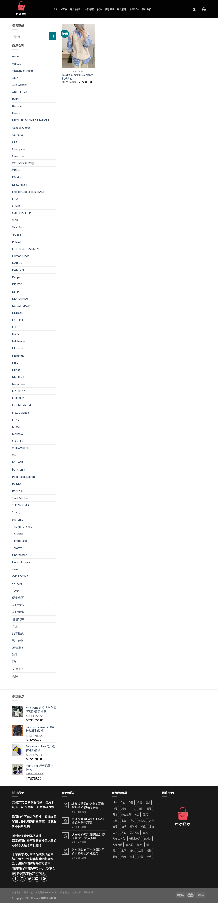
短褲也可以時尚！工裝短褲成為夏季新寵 (87, 820)
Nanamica (18, 384)
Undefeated (19, 555)
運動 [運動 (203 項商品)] (149, 850)
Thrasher (17, 533)
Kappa (16, 277)
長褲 (15, 676)
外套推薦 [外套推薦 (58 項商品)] (126, 814)
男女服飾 (76, 9)
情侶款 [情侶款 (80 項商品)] (142, 820)
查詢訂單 (76, 892)
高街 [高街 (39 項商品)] (149, 856)
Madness (18, 348)
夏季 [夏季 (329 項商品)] (149, 808)
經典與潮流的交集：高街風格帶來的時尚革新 (87, 805)
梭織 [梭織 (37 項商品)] (123, 826)
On (14, 455)
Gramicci (18, 227)
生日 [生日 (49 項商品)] (115, 832)
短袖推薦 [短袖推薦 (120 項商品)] (117, 844)
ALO (15, 77)
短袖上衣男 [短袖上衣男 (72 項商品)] (135, 838)
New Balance (20, 412)
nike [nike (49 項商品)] (115, 802)
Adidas (16, 63)
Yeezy (16, 590)
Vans (15, 569)
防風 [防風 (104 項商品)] (140, 856)
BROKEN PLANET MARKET (31, 120)
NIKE (15, 419)
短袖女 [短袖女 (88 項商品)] (147, 838)
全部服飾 (90, 9)
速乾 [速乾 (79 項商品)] (132, 850)
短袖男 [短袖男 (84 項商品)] (129, 844)
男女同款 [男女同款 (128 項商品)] (134, 832)
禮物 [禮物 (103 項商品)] (148, 844)
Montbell (18, 377)
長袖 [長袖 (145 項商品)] (115, 856)
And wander (19, 84)
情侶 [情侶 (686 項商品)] (132, 820)
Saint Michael (20, 498)
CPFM (16, 170)
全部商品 (18, 605)
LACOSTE (18, 320)
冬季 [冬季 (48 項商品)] (115, 808)
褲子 (15, 654)
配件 (99, 9)
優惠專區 (109, 9)
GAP (15, 220)
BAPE (16, 99)
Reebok (17, 490)
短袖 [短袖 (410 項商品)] (145, 832)
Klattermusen (20, 298)
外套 (15, 626)
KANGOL (18, 270)
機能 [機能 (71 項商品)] (143, 826)
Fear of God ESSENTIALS (28, 191)
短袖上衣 (18, 647)
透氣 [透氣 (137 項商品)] (123, 850)
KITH (15, 291)
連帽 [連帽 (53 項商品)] (140, 850)
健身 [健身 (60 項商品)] (148, 802)
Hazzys (17, 241)
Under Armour (21, 562)
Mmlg (16, 369)
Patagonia (18, 469)
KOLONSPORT (22, 305)
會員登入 (134, 9)
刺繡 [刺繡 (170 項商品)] (123, 808)
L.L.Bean (17, 312)
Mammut (18, 355)
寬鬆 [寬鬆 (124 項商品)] (145, 814)
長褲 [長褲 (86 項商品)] (123, 856)
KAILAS (17, 263)
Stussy (16, 512)
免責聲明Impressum (46, 892)
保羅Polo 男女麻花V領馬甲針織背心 (77, 76)
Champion (18, 149)
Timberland (19, 540)
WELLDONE (20, 576)
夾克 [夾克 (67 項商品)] (137, 814)
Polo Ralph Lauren (23, 476)
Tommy (17, 548)
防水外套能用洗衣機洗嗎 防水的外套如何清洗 (87, 851)
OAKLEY (17, 441)
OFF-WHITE (20, 448)
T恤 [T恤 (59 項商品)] (123, 802)
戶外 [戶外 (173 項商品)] (151, 820)
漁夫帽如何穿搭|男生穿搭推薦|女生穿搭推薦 (88, 836)
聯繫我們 (16, 892)
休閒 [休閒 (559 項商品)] (131, 802)
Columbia (18, 156)
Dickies (17, 177)
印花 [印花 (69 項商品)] (132, 808)
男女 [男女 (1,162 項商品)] (123, 832)
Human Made (20, 255)
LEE (14, 327)
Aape (15, 56)
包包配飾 (18, 619)
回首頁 (63, 9)
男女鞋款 (122, 9)
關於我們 (148, 9)
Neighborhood (21, 405)
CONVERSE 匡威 (23, 163)
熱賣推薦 (18, 633)
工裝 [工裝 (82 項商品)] (115, 820)
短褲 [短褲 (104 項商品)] (139, 844)
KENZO (17, 284)
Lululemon (18, 341)
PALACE (17, 462)
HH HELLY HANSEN (25, 248)
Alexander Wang (22, 70)
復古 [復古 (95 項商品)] (123, 820)
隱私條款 (65, 892)
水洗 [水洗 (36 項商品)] (151, 826)
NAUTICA (19, 391)
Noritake (18, 433)
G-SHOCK (19, 205)
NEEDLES (18, 398)
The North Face (22, 526)
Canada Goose (21, 127)
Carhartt (17, 134)
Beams (16, 113)
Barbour (17, 106)
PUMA (16, 483)
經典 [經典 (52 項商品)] (115, 850)
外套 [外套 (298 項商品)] (115, 814)
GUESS (16, 234)
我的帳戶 (88, 892)
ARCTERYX (19, 92)
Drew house (19, 184)
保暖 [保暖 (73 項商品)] (139, 802)
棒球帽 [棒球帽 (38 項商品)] (133, 826)
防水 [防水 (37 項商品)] (132, 856)
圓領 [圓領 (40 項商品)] (140, 808)
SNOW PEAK (20, 505)
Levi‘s (15, 334)
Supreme (17, 519)
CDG (15, 141)
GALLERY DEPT (22, 213)
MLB (15, 362)
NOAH (16, 426)
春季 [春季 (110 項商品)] (115, 826)
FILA (15, 198)
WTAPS (17, 583)
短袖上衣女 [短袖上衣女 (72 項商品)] (119, 838)
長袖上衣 (18, 669)
